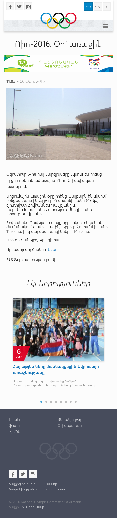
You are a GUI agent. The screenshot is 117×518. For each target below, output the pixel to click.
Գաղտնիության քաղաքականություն (38, 489)
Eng (97, 6)
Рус (107, 6)
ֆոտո (14, 425)
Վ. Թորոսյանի (32, 507)
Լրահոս (16, 419)
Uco (51, 249)
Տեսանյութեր (70, 419)
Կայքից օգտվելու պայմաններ (33, 483)
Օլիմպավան (70, 425)
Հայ (88, 6)
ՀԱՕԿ (15, 431)
